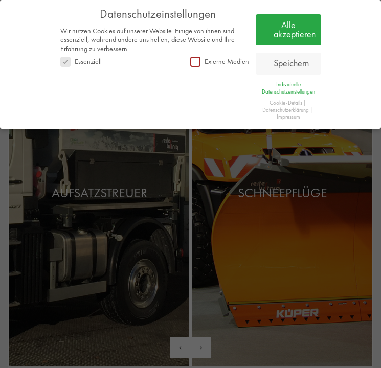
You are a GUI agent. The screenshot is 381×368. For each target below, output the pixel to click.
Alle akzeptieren (295, 29)
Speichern (291, 63)
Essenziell (81, 61)
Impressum (288, 116)
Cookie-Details (286, 103)
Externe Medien (219, 61)
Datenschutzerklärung (285, 110)
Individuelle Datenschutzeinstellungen (288, 88)
